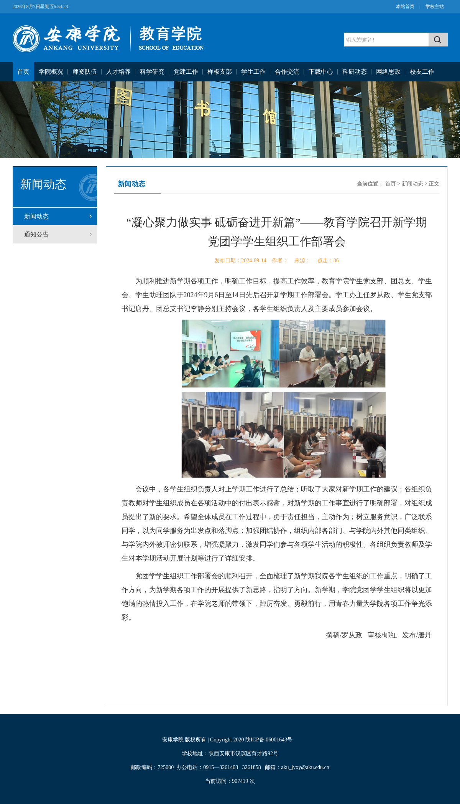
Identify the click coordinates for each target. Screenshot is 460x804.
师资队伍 (84, 71)
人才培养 (118, 71)
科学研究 (152, 71)
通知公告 (36, 234)
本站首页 (405, 6)
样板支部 (219, 71)
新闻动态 (36, 216)
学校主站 (435, 6)
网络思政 (388, 71)
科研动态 (354, 71)
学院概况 (51, 71)
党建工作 (186, 71)
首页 (23, 71)
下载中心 (321, 71)
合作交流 (287, 71)
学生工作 (253, 71)
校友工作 (422, 71)
